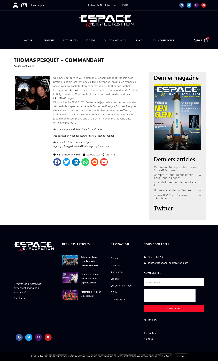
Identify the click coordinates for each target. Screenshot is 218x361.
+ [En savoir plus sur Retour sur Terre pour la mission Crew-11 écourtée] (200, 168)
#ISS (94, 81)
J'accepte (181, 356)
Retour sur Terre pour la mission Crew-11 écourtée (175, 168)
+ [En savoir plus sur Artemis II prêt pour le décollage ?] (200, 183)
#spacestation (61, 135)
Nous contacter (163, 40)
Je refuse (166, 356)
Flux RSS (150, 320)
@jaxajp (66, 146)
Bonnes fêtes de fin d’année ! (173, 190)
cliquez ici (152, 356)
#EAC (58, 98)
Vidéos (90, 40)
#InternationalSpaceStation (87, 129)
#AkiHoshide (60, 142)
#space (68, 129)
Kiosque (48, 40)
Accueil (29, 40)
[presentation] (170, 295)
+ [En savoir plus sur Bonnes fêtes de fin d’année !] (200, 190)
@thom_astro (103, 146)
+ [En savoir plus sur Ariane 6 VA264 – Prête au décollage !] (200, 195)
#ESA (73, 89)
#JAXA (75, 146)
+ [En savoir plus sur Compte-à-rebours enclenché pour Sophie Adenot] (200, 175)
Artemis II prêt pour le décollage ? (175, 183)
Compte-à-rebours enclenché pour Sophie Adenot (173, 176)
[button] (57, 162)
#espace (58, 129)
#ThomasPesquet (104, 135)
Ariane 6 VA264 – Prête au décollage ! (170, 196)
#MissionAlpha (87, 146)
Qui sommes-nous (116, 40)
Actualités (70, 40)
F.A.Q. (139, 40)
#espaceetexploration (82, 135)
